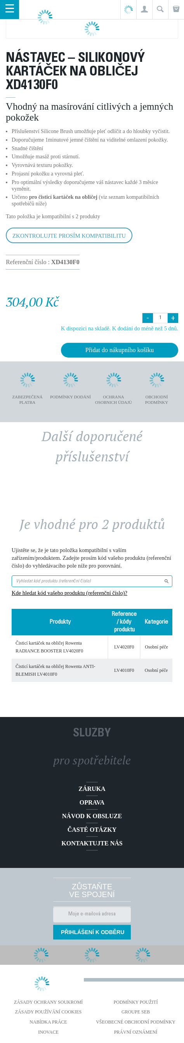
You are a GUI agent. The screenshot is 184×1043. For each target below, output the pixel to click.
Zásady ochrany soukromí (48, 1002)
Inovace (48, 1032)
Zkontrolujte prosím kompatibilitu (69, 236)
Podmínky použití (136, 1002)
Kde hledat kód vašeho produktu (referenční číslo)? (69, 593)
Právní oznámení (136, 1032)
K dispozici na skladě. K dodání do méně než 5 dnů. (119, 328)
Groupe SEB (136, 1012)
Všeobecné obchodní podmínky (135, 1022)
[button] (144, 9)
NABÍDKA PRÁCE (48, 1022)
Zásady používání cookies (48, 1012)
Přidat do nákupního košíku (119, 350)
